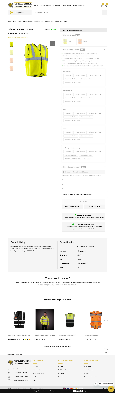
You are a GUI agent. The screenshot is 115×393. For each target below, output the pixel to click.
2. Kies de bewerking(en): (73, 50)
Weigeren (85, 391)
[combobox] (67, 12)
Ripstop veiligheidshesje (92, 336)
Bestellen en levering (64, 371)
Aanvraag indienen (78, 5)
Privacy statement (89, 371)
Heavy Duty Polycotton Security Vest (19, 336)
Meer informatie (67, 391)
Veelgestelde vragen (38, 375)
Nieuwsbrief (36, 371)
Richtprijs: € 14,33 (91, 341)
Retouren (60, 378)
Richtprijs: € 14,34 (14, 341)
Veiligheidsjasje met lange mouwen (44, 336)
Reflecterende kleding (30, 21)
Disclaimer (86, 375)
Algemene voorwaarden (90, 378)
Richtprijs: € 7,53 (39, 341)
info (78, 35)
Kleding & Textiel (17, 21)
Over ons (35, 367)
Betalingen (61, 375)
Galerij (34, 382)
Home (36, 5)
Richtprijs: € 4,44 (64, 341)
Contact (60, 367)
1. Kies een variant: (71, 35)
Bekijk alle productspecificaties (17, 37)
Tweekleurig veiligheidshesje (67, 336)
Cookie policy (87, 367)
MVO (34, 378)
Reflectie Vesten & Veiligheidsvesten (48, 21)
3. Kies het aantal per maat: (74, 168)
